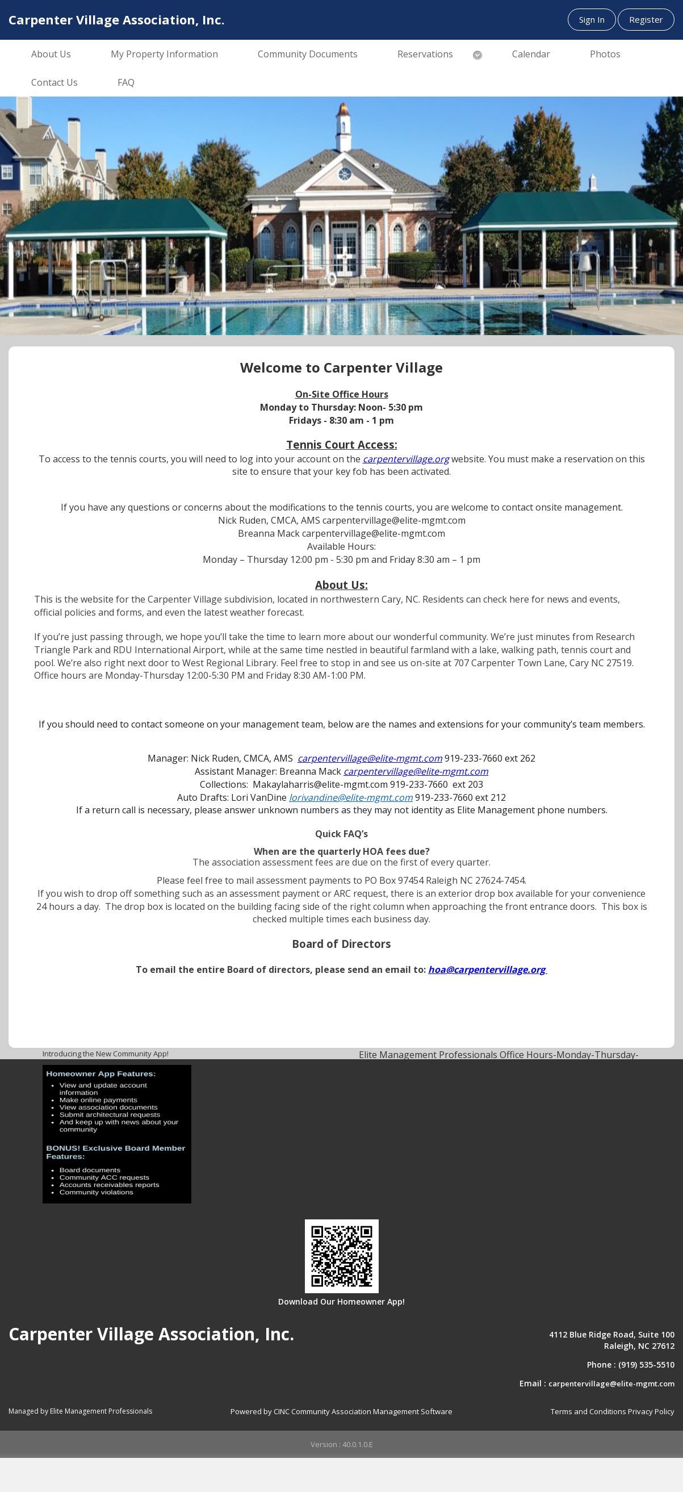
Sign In (592, 19)
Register (646, 19)
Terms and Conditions (588, 1411)
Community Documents (308, 54)
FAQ (126, 82)
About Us (51, 54)
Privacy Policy (651, 1411)
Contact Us (54, 82)
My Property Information (164, 54)
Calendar (531, 54)
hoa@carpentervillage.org (487, 969)
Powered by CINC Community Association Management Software (341, 1411)
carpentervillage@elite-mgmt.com (611, 1383)
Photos (605, 54)
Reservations (425, 54)
